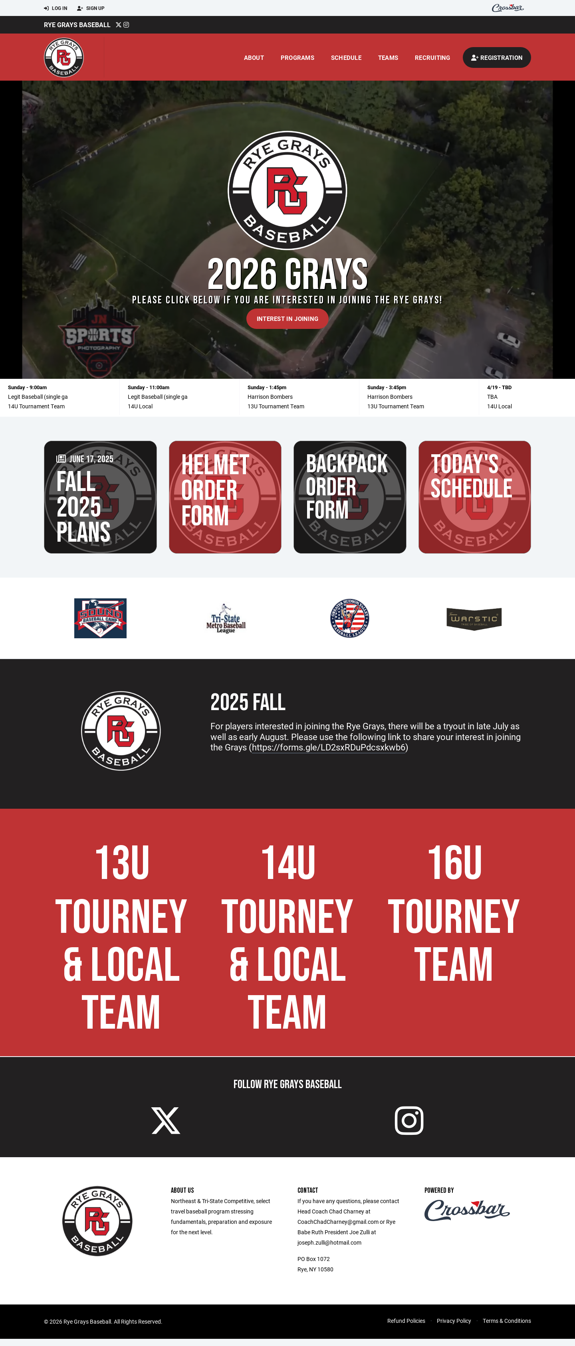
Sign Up (91, 8)
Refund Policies (406, 1328)
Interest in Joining (288, 319)
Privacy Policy (454, 1328)
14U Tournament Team (36, 406)
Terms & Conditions (507, 1328)
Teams (388, 57)
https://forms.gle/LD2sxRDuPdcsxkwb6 (328, 747)
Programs (297, 57)
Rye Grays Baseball (77, 24)
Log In (55, 8)
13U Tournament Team (276, 406)
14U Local (140, 406)
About (254, 57)
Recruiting (432, 57)
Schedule (346, 57)
